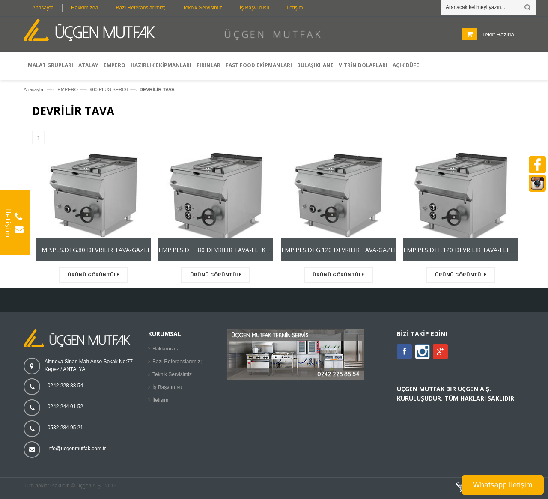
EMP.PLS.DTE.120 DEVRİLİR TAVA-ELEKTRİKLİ (467, 250)
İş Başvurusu (254, 8)
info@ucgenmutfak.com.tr (77, 448)
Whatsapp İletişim (503, 485)
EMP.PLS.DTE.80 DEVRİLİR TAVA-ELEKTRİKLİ (221, 250)
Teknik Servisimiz (202, 8)
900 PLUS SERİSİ (108, 89)
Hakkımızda (84, 8)
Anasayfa (43, 8)
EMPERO (67, 89)
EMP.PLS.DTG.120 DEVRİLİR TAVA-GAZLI (338, 250)
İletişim (295, 8)
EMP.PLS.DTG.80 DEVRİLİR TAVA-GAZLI (93, 250)
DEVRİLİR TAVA (157, 89)
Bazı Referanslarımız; (140, 8)
